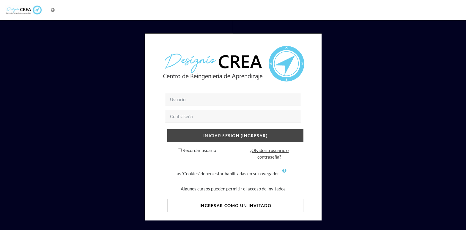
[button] (285, 174)
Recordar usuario (199, 150)
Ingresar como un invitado (235, 205)
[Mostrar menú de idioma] (53, 10)
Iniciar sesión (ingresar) (235, 135)
